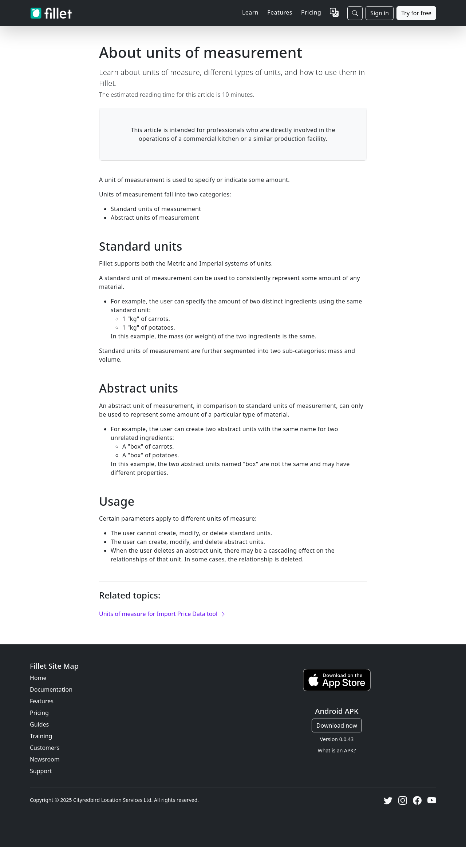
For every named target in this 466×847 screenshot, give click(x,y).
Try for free (416, 13)
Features (42, 701)
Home (38, 678)
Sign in (379, 13)
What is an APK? (337, 750)
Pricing (311, 12)
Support (41, 771)
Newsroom (45, 759)
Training (41, 736)
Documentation (51, 689)
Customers (44, 748)
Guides (39, 724)
